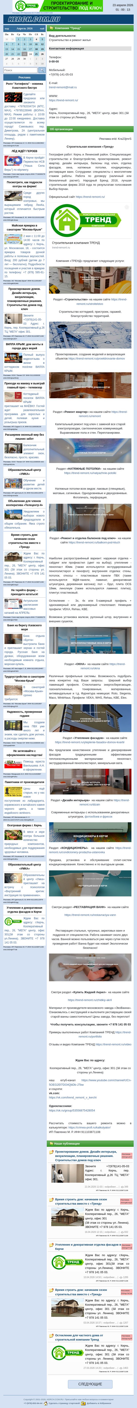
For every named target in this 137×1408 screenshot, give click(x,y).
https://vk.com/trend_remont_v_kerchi (72, 1097)
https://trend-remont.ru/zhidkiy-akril (90, 1000)
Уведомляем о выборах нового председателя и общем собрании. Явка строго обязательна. (24, 519)
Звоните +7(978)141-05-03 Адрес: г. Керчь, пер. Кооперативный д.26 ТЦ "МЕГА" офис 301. (24, 323)
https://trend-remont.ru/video (113, 1044)
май (42, 28)
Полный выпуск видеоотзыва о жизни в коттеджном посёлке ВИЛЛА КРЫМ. (24, 362)
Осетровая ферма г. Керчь (24, 825)
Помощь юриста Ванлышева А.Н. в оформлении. (34, 765)
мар (7, 28)
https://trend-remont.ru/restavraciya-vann (90, 915)
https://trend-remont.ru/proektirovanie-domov (96, 358)
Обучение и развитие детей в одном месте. (34, 484)
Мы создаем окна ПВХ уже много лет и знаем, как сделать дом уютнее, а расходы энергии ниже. (24, 730)
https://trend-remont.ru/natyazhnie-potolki (90, 473)
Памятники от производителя (24, 782)
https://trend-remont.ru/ (63, 100)
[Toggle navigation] (125, 19)
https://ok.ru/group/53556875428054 (72, 1110)
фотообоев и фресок (98, 816)
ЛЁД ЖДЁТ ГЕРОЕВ (24, 151)
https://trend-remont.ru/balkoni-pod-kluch (94, 542)
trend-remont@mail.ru (63, 87)
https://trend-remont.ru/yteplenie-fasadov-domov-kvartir (90, 742)
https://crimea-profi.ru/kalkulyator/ (90, 1127)
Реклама (24, 77)
